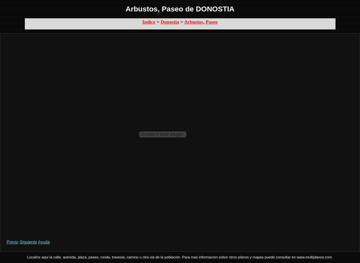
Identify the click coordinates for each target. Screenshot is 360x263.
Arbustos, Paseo (201, 22)
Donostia (170, 22)
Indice (148, 22)
